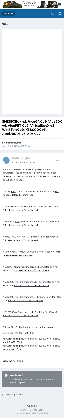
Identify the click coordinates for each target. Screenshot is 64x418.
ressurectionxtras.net (43, 327)
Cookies (32, 405)
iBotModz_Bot (13, 142)
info (13, 191)
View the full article (13, 360)
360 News (25, 146)
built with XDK (27, 332)
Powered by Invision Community (32, 413)
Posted (23, 162)
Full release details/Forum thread (20, 210)
